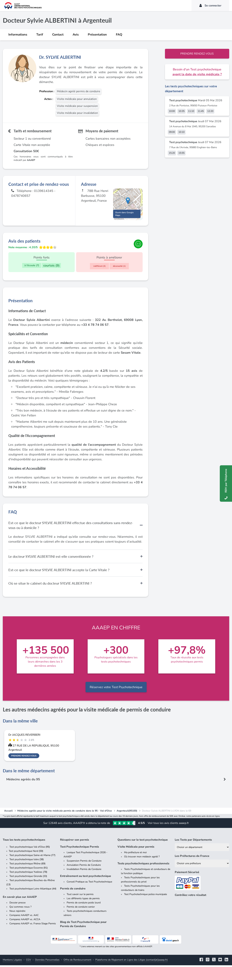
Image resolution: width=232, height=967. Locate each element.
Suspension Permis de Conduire (84, 862)
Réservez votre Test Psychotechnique (116, 689)
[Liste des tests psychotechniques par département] (202, 849)
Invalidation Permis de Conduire (84, 871)
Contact (58, 34)
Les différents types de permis (83, 900)
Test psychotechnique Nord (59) (26, 852)
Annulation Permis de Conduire (84, 866)
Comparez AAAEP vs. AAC (24, 917)
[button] (128, 201)
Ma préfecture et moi (135, 854)
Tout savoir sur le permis (80, 896)
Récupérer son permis (74, 841)
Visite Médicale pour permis (135, 848)
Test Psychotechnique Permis (79, 848)
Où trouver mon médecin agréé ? (142, 858)
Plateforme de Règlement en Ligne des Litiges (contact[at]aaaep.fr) (131, 961)
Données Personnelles (47, 961)
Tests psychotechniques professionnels (143, 865)
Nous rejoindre (17, 912)
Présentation (97, 34)
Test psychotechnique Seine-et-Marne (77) (32, 857)
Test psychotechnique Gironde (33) (28, 878)
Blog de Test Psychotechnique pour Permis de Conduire (83, 926)
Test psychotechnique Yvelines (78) (28, 873)
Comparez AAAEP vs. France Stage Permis (32, 925)
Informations (17, 34)
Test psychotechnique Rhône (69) (27, 865)
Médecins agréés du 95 (23, 781)
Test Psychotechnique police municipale (145, 896)
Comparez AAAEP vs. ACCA (24, 921)
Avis (76, 34)
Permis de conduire (73, 890)
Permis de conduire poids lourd (84, 904)
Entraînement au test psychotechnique (85, 878)
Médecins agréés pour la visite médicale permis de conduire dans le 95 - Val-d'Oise (64, 812)
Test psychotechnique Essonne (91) (28, 869)
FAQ (119, 34)
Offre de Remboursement (77, 961)
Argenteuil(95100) (127, 812)
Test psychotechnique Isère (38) (26, 861)
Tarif (39, 34)
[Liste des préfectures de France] (202, 865)
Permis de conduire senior (81, 908)
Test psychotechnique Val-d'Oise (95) (29, 848)
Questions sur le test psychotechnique (142, 841)
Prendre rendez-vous (197, 54)
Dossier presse (17, 904)
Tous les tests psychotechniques (24, 841)
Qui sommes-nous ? (20, 908)
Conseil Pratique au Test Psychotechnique (89, 883)
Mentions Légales (12, 961)
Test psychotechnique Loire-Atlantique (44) (32, 890)
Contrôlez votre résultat (190, 897)
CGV (28, 961)
